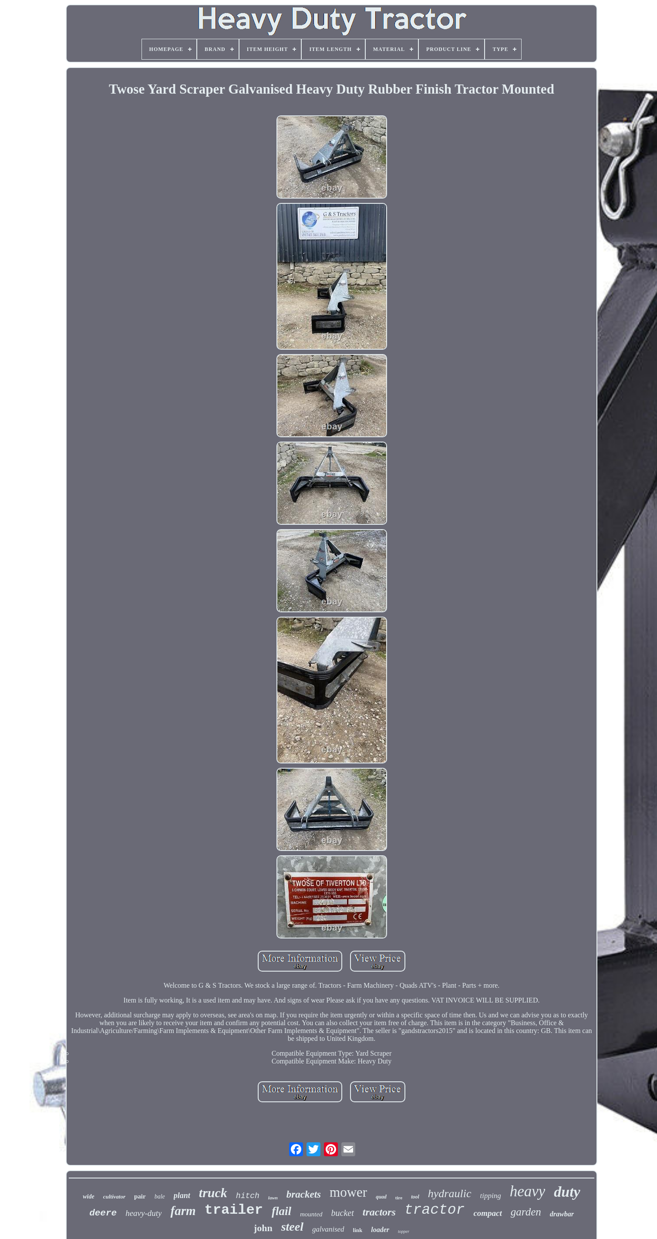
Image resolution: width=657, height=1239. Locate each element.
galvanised (328, 1229)
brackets (303, 1194)
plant (182, 1195)
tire (398, 1197)
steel (292, 1226)
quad (381, 1197)
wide (88, 1196)
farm (182, 1211)
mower (348, 1192)
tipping (490, 1196)
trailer (233, 1210)
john (263, 1227)
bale (160, 1196)
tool (415, 1197)
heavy (528, 1191)
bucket (342, 1213)
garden (526, 1212)
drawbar (562, 1214)
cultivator (114, 1196)
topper (403, 1231)
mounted (311, 1214)
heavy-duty (143, 1213)
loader (380, 1229)
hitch (247, 1196)
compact (487, 1213)
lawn (273, 1197)
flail (281, 1211)
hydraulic (450, 1193)
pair (140, 1196)
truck (213, 1192)
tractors (379, 1212)
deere (103, 1213)
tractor (434, 1210)
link (358, 1230)
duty (567, 1192)
